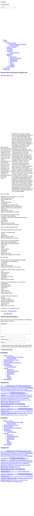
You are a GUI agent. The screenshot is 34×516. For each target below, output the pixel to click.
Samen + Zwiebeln (11, 47)
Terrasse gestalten (14, 45)
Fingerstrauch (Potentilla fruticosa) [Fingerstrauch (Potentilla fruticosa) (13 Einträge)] (8, 392)
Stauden (12, 64)
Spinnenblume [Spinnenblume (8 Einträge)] (11, 478)
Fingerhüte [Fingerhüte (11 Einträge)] (25, 391)
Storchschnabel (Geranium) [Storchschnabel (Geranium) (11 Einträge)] (20, 412)
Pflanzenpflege (10, 66)
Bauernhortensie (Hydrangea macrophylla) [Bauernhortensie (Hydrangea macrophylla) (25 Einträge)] (13, 389)
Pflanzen (9, 55)
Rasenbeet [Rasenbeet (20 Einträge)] (17, 403)
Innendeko (9, 48)
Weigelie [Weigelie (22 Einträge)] (7, 416)
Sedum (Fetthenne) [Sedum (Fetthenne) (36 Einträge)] (7, 411)
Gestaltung (9, 51)
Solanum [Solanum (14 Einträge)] (16, 410)
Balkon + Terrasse (11, 43)
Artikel (5, 41)
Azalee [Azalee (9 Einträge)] (5, 387)
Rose (11, 62)
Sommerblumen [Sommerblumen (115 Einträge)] (25, 410)
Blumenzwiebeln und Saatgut (11, 361)
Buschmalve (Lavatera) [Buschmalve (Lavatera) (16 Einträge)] (10, 391)
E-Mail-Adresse (5, 341)
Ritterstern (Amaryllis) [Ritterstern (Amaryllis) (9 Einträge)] (14, 408)
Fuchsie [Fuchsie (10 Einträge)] (26, 395)
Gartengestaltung (8, 313)
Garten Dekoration (14, 52)
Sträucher (12, 65)
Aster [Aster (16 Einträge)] (2, 387)
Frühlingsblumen (12, 311)
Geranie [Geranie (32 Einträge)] (3, 397)
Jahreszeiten (10, 54)
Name (3, 338)
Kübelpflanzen (13, 61)
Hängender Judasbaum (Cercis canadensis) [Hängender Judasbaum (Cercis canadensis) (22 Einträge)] (21, 398)
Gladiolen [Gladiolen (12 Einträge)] (8, 397)
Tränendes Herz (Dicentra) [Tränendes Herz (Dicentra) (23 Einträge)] (25, 415)
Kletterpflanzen (14, 59)
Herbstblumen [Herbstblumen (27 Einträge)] (23, 397)
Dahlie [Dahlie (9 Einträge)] (18, 391)
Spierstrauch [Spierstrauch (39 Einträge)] (5, 413)
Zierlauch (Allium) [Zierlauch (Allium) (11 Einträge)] (24, 416)
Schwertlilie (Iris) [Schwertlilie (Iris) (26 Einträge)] (24, 408)
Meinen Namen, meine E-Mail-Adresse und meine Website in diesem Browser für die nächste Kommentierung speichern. (16, 348)
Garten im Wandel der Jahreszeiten (12, 364)
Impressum (6, 68)
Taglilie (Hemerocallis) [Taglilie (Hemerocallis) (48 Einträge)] (9, 415)
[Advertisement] (14, 23)
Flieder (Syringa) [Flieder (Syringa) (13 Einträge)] (20, 392)
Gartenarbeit (10, 50)
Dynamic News (18, 483)
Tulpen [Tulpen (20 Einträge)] (2, 416)
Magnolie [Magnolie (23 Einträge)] (11, 401)
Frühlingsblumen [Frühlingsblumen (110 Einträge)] (17, 394)
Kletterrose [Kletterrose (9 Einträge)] (21, 400)
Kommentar (4, 323)
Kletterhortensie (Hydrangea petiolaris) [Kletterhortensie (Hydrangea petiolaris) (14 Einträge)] (9, 400)
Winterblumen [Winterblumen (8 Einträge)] (17, 416)
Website (3, 344)
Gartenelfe (3, 2)
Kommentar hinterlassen (7, 75)
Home (5, 40)
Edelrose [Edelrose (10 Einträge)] (21, 391)
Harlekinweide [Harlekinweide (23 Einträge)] (14, 397)
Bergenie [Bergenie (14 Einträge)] (3, 391)
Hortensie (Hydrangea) (16, 58)
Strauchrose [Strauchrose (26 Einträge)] (29, 413)
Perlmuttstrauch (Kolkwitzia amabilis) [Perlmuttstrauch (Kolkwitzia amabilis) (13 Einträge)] (22, 401)
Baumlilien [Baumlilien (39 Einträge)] (29, 389)
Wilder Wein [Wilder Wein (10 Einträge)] (12, 416)
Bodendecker (13, 57)
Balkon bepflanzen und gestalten (18, 44)
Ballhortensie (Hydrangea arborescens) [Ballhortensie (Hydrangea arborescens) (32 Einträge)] (18, 387)
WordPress (9, 483)
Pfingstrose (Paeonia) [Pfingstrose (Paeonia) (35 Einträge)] (8, 403)
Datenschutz (7, 69)
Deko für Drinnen (8, 363)
